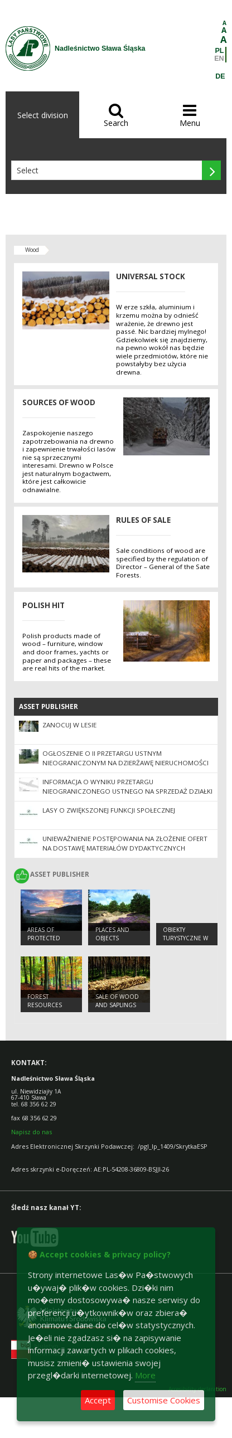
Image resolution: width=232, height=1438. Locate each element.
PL (219, 51)
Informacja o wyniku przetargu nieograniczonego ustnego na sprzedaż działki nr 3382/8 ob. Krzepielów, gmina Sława (127, 791)
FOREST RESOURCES (44, 1001)
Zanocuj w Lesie (69, 725)
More (145, 1375)
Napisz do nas (31, 1132)
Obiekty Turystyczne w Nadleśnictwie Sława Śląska (185, 942)
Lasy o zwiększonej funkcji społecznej (108, 810)
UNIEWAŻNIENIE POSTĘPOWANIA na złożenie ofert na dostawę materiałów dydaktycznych (124, 843)
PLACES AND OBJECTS (112, 934)
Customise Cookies (163, 1400)
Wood (32, 250)
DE (220, 76)
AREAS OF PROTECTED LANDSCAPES (45, 938)
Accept (98, 1400)
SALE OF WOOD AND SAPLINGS (117, 1001)
